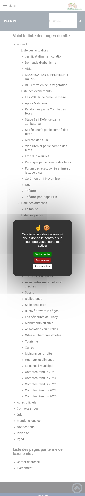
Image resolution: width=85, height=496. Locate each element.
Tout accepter (42, 254)
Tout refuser (42, 260)
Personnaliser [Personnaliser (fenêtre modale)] (42, 266)
